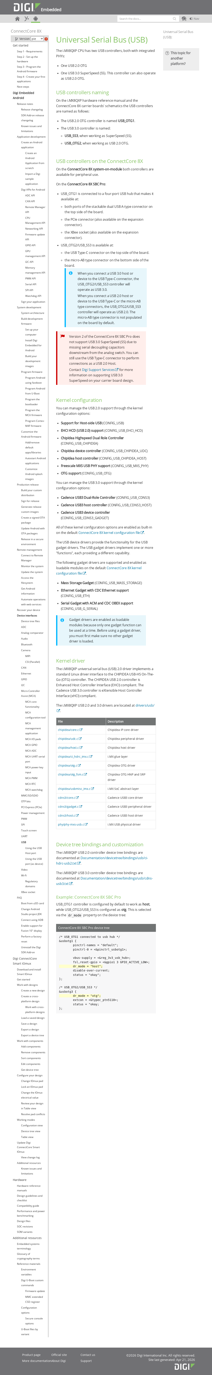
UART (24, 836)
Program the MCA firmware (33, 412)
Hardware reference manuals (29, 1188)
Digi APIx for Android (33, 189)
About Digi (58, 1361)
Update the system (32, 572)
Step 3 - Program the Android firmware (29, 69)
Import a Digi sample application (32, 179)
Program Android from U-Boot (35, 391)
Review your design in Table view (32, 1106)
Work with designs (27, 985)
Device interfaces (27, 615)
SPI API (29, 290)
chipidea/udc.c (68, 739)
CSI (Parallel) (32, 662)
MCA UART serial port (35, 759)
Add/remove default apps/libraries (33, 447)
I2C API (29, 262)
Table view (27, 1137)
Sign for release (30, 501)
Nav (194, 19)
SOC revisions (25, 1226)
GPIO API (30, 245)
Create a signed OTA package (33, 520)
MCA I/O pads (33, 739)
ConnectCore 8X (26, 31)
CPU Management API (35, 220)
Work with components (30, 1041)
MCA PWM (31, 778)
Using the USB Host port (33, 850)
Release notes (25, 104)
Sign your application (33, 301)
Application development (31, 136)
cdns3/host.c (66, 815)
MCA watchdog (34, 789)
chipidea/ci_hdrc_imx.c (73, 756)
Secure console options (34, 1321)
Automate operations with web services (33, 602)
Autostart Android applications (35, 460)
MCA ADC (31, 750)
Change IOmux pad (32, 1081)
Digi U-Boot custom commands (32, 1282)
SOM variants (25, 1232)
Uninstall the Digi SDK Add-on (31, 950)
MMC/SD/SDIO (29, 795)
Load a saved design (33, 1018)
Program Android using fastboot (35, 380)
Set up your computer (31, 332)
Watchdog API (33, 296)
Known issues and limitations (31, 128)
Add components (31, 1046)
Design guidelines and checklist (29, 1198)
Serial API (30, 284)
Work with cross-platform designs (35, 1009)
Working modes (26, 1120)
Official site (59, 1355)
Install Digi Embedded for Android (33, 345)
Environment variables (28, 1272)
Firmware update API (35, 237)
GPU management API (35, 253)
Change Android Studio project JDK (31, 911)
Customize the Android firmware (31, 434)
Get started (20, 45)
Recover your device (28, 610)
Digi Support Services (98, 369)
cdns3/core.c (66, 798)
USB (23, 842)
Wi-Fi (24, 875)
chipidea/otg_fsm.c (70, 774)
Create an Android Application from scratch (34, 160)
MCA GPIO (31, 745)
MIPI (27, 656)
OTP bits (26, 801)
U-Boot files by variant (29, 1331)
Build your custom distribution (31, 492)
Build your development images (32, 361)
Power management (33, 813)
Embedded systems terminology (28, 1246)
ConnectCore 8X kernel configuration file (109, 532)
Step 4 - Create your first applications (31, 79)
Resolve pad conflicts (33, 1114)
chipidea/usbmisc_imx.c (74, 789)
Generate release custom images (31, 509)
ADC (23, 627)
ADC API (30, 195)
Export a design (30, 1029)
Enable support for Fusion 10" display (31, 928)
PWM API (30, 278)
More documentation (36, 1361)
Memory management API (35, 270)
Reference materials (28, 1264)
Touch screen (29, 830)
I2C (23, 685)
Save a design (29, 1023)
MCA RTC (30, 784)
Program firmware (31, 372)
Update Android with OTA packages (33, 531)
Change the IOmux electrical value (31, 1095)
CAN (23, 667)
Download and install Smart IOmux (29, 972)
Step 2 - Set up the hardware (27, 59)
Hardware (19, 1180)
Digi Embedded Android (23, 95)
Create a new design (33, 990)
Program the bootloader (32, 402)
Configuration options (29, 1310)
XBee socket (28, 892)
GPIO (24, 679)
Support (86, 1361)
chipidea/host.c (68, 748)
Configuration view (32, 1125)
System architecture (32, 313)
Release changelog (32, 109)
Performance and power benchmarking (31, 1213)
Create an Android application (31, 145)
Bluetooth (26, 644)
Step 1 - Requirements (29, 51)
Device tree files (30, 621)
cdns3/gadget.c (68, 807)
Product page (31, 1355)
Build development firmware (32, 321)
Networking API (34, 228)
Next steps (23, 86)
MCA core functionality (32, 704)
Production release (28, 484)
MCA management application (33, 728)
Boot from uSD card (32, 903)
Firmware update (35, 1291)
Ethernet (26, 673)
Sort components (31, 1058)
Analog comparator (32, 633)
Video (24, 869)
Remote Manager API (35, 209)
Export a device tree (32, 1035)
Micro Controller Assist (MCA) (30, 693)
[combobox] (148, 18)
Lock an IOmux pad (32, 1087)
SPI (23, 824)
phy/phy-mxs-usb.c (71, 824)
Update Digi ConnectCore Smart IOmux (28, 1147)
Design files (23, 1221)
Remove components (33, 1052)
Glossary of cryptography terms (28, 1256)
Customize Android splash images (33, 474)
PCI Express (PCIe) (31, 807)
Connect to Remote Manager (32, 558)
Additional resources (29, 1163)
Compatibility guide (28, 1205)
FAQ (19, 897)
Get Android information (28, 591)
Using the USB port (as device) (34, 861)
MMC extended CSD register (34, 1299)
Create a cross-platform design (30, 999)
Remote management (29, 550)
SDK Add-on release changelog (32, 118)
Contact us (88, 1355)
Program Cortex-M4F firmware (35, 423)
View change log (30, 1157)
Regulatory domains (31, 884)
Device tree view (30, 1131)
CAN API (30, 201)
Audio (24, 638)
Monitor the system (32, 566)
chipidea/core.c (68, 730)
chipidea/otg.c (67, 765)
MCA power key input (34, 770)
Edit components (30, 1064)
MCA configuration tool (35, 715)
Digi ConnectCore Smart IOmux (25, 961)
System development (29, 307)
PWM (24, 819)
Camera (25, 650)
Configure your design (29, 1075)
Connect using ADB (32, 920)
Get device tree (30, 1070)
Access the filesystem (27, 580)
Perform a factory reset (31, 939)
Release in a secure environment (32, 541)
